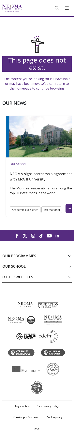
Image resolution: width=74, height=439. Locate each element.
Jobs (37, 428)
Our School (18, 164)
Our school (14, 266)
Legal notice (22, 406)
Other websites (17, 277)
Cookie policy (54, 417)
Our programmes (19, 255)
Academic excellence (25, 210)
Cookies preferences (25, 417)
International (52, 210)
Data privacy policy (48, 406)
